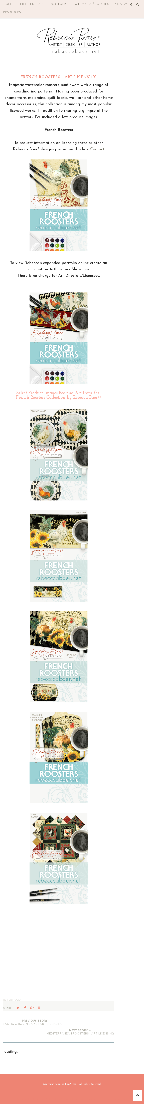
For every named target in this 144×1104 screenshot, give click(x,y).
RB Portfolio (12, 999)
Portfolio (59, 4)
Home (8, 4)
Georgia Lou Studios (114, 1099)
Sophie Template (76, 1099)
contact (122, 4)
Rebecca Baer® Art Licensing (47, 1099)
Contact (97, 149)
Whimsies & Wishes (91, 4)
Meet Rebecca (32, 4)
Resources (12, 12)
